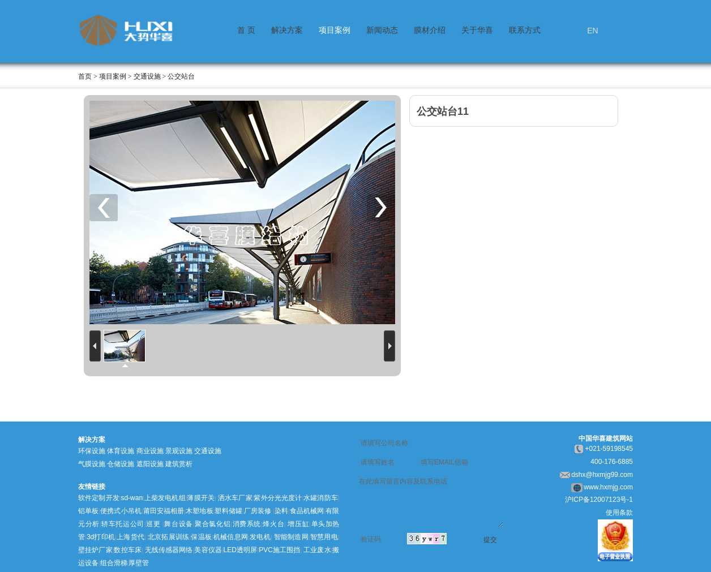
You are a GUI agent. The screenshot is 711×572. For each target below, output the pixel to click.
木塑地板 (199, 511)
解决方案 (287, 30)
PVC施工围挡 (279, 550)
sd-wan (132, 498)
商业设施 (150, 451)
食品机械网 (307, 511)
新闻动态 (382, 30)
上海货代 (130, 537)
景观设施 (178, 451)
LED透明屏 (241, 550)
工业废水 (317, 550)
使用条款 (619, 513)
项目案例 (334, 30)
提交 (490, 540)
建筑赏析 (178, 464)
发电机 (260, 537)
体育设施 (120, 451)
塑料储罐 (228, 511)
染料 (281, 511)
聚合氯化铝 (212, 524)
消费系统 (246, 524)
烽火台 (274, 524)
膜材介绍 (430, 30)
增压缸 (298, 524)
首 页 (246, 30)
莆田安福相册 (164, 511)
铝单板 (88, 511)
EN (592, 30)
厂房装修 (258, 511)
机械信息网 (231, 537)
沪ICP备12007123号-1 (599, 500)
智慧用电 (323, 537)
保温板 (201, 537)
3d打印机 (101, 537)
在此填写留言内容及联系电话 (431, 501)
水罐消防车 (320, 498)
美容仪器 (208, 550)
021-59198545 (611, 449)
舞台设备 (178, 524)
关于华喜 (477, 30)
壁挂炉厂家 (95, 550)
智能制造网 (291, 537)
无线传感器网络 (169, 550)
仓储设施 (120, 464)
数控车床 (128, 550)
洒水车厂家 (234, 498)
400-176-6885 (611, 462)
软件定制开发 (98, 498)
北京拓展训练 (169, 537)
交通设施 (207, 451)
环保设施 (91, 451)
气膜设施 (91, 464)
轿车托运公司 (123, 524)
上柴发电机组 (165, 498)
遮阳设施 (150, 464)
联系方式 (525, 30)
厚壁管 (139, 563)
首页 (85, 76)
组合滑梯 (113, 563)
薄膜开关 (201, 498)
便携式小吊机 (121, 511)
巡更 (153, 524)
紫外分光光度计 (278, 498)
